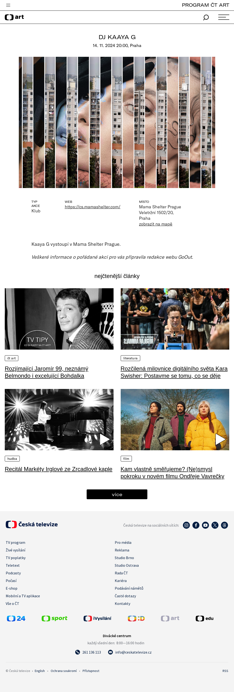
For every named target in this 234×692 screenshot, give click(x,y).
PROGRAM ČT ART (205, 5)
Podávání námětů (129, 588)
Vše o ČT (12, 603)
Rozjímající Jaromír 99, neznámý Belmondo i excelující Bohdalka (46, 372)
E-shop (11, 588)
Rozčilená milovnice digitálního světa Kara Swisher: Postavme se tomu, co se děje (174, 372)
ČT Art (11, 358)
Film (126, 458)
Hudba (12, 458)
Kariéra (121, 580)
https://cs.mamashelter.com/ (93, 206)
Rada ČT (121, 573)
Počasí (11, 580)
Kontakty (122, 603)
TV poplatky (15, 557)
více (117, 494)
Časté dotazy (125, 595)
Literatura (130, 358)
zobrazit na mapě (155, 223)
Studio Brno (124, 557)
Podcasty (13, 573)
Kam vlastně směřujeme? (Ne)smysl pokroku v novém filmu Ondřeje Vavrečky (172, 472)
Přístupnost (91, 671)
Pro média (123, 542)
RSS (225, 671)
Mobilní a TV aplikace (23, 595)
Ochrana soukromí (64, 671)
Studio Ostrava (127, 565)
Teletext (13, 565)
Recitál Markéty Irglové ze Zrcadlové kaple (58, 469)
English (40, 671)
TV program (15, 542)
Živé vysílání (15, 550)
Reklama (122, 550)
